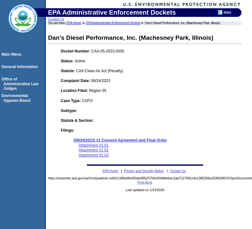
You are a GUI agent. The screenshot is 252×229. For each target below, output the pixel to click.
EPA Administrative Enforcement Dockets (113, 23)
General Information (21, 67)
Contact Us (56, 19)
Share (227, 12)
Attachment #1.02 (93, 150)
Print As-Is (144, 182)
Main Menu (12, 54)
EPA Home (73, 23)
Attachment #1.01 (93, 145)
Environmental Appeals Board (17, 98)
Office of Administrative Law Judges (21, 84)
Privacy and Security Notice (144, 171)
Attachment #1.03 (93, 155)
